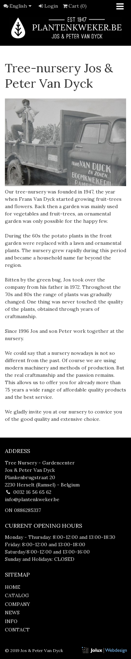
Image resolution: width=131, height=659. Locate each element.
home (12, 587)
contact (17, 630)
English (21, 6)
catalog (17, 595)
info (11, 621)
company (17, 604)
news (12, 612)
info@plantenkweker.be (32, 499)
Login (47, 6)
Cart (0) (74, 6)
